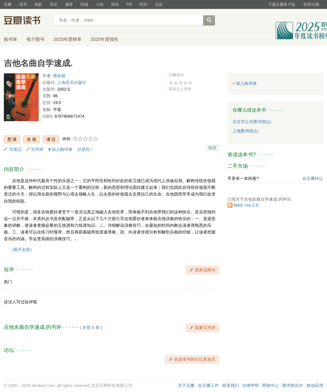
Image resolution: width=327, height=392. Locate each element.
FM (129, 4)
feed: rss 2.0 (246, 205)
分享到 (83, 149)
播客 (69, 4)
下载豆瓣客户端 (281, 4)
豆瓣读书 (27, 21)
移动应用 (315, 385)
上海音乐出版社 (71, 82)
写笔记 (15, 149)
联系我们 (230, 385)
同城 (84, 4)
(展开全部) (22, 249)
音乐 (53, 4)
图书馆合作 (292, 385)
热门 (8, 281)
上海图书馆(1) (245, 131)
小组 (99, 4)
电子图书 (35, 39)
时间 (143, 4)
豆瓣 (7, 4)
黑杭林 (59, 75)
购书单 (10, 39)
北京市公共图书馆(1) (251, 121)
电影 (38, 4)
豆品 (159, 4)
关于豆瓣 (186, 385)
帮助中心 (270, 385)
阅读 (115, 4)
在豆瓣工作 (208, 385)
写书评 (37, 149)
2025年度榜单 (67, 39)
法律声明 (250, 385)
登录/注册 (311, 4)
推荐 (212, 147)
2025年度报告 (104, 39)
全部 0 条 (90, 327)
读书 (23, 4)
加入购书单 (62, 149)
